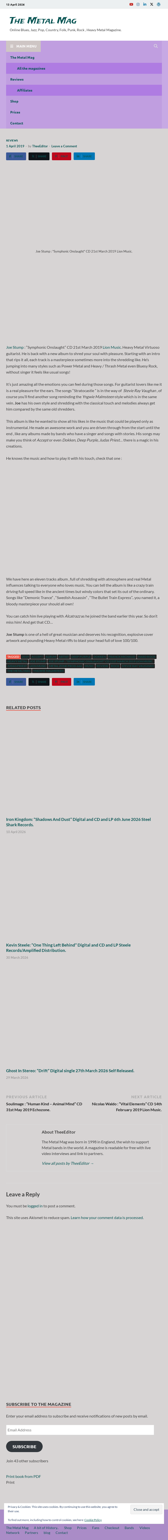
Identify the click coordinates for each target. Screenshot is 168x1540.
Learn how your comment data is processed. (107, 1217)
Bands (129, 1528)
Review (102, 666)
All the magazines (31, 68)
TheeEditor (40, 146)
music (89, 666)
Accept (37, 656)
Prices (15, 112)
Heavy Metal (17, 661)
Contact (16, 123)
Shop (14, 101)
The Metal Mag (43, 21)
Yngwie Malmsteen (48, 671)
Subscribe (24, 1446)
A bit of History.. (46, 1528)
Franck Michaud (122, 656)
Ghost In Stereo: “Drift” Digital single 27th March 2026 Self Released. (70, 1070)
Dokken (99, 656)
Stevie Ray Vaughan (138, 666)
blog (47, 1533)
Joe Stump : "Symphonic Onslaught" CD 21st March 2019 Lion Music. (101, 661)
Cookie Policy (93, 1520)
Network (13, 1533)
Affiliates (24, 90)
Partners (31, 1533)
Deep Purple (81, 656)
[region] (84, 1308)
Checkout (112, 1528)
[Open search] (155, 46)
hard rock (146, 656)
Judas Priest (17, 666)
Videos (144, 1528)
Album (51, 656)
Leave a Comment (64, 146)
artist (64, 656)
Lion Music (112, 347)
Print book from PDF (23, 1476)
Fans (95, 1528)
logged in (35, 1205)
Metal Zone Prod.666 (65, 666)
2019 (25, 656)
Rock (115, 666)
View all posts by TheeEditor (68, 1163)
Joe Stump (15, 347)
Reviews (17, 79)
